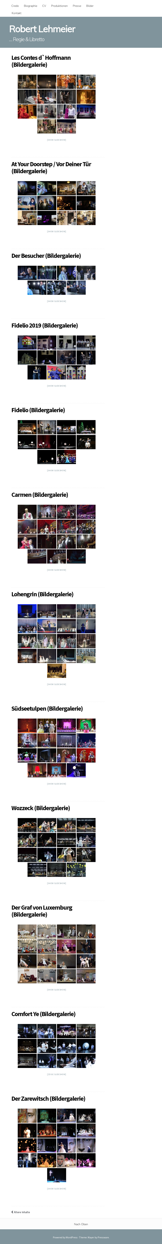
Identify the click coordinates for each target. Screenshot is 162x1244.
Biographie (30, 6)
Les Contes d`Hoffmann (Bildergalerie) (41, 61)
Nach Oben (81, 1224)
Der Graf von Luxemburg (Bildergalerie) (41, 910)
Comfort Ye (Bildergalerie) (43, 1014)
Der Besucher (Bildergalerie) (46, 256)
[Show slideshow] (56, 140)
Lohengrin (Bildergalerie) (42, 594)
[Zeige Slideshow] (56, 1074)
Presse (77, 6)
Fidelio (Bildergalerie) (38, 410)
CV (44, 6)
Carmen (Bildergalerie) (39, 495)
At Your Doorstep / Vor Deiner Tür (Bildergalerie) (51, 167)
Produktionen (59, 6)
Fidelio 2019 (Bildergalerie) (44, 325)
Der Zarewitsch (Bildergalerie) (48, 1098)
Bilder (89, 6)
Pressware (103, 1237)
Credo (15, 6)
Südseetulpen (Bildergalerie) (47, 708)
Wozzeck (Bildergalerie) (40, 808)
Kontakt (16, 13)
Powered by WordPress (65, 1237)
